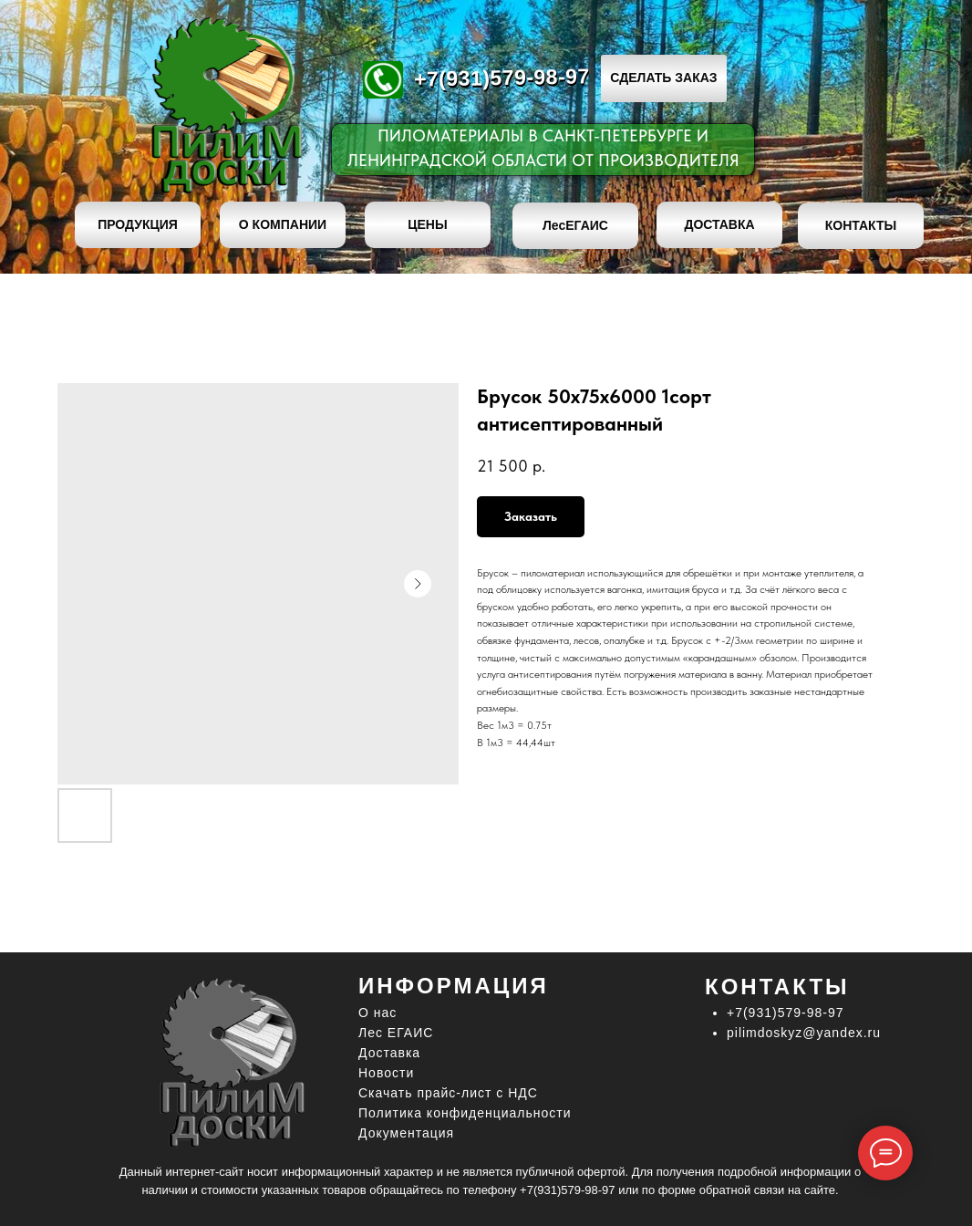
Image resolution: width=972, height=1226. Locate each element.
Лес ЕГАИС (395, 1032)
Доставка (389, 1052)
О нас (377, 1012)
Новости (386, 1072)
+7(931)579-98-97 (502, 77)
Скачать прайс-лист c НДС (448, 1093)
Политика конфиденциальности (465, 1113)
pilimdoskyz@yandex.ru (804, 1032)
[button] (664, 78)
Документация (406, 1133)
